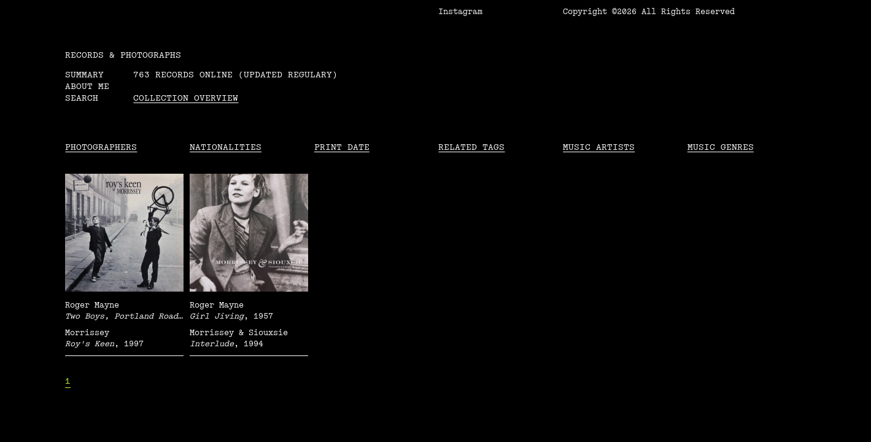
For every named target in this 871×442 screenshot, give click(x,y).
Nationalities (225, 147)
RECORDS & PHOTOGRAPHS (123, 55)
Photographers (101, 147)
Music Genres (720, 147)
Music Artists (599, 147)
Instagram (460, 12)
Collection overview (185, 98)
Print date (342, 147)
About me (87, 86)
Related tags (471, 147)
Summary (84, 74)
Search (81, 98)
